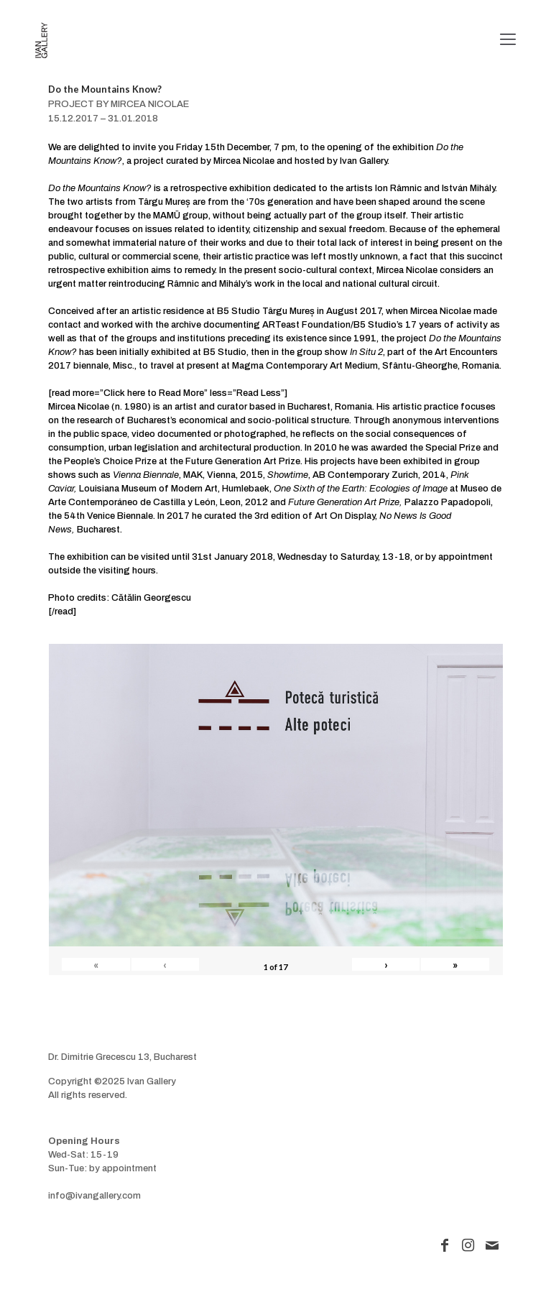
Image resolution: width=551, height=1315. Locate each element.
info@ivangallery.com (94, 1196)
